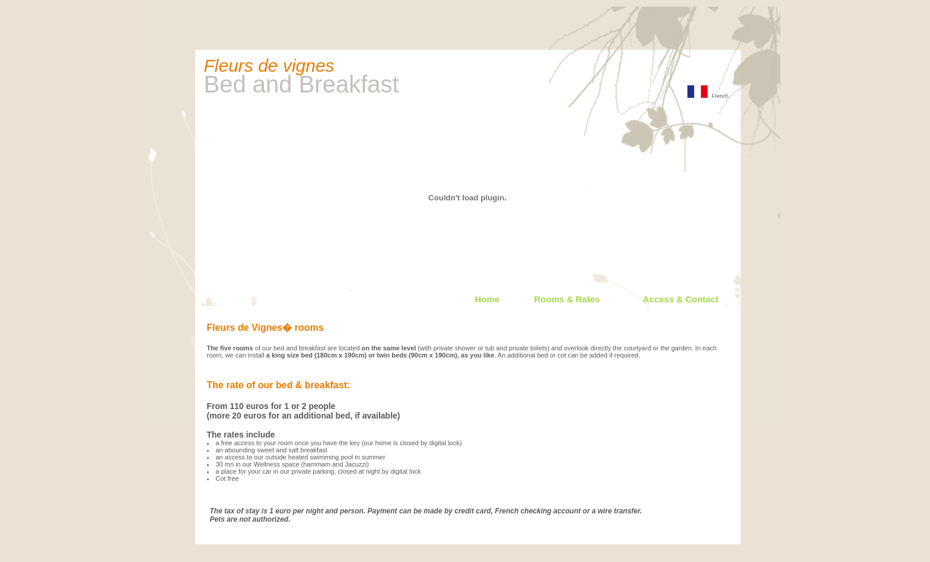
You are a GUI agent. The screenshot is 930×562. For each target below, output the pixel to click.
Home (487, 299)
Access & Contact (681, 299)
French (708, 96)
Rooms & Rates (567, 299)
